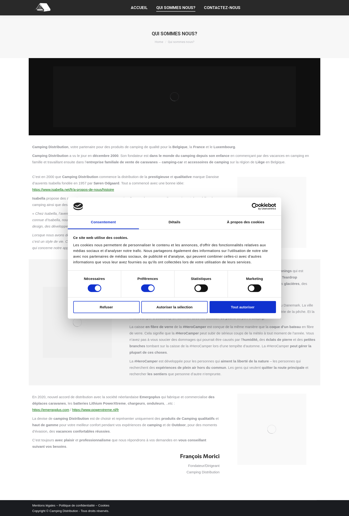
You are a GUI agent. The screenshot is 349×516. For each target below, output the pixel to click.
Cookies (103, 505)
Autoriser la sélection (174, 307)
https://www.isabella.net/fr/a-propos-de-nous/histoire (73, 189)
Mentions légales (43, 505)
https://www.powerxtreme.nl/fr (95, 410)
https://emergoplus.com (50, 410)
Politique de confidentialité (77, 505)
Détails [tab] (174, 222)
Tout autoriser (243, 307)
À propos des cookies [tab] (245, 222)
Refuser (106, 307)
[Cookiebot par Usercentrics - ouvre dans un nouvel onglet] (255, 206)
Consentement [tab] (103, 222)
